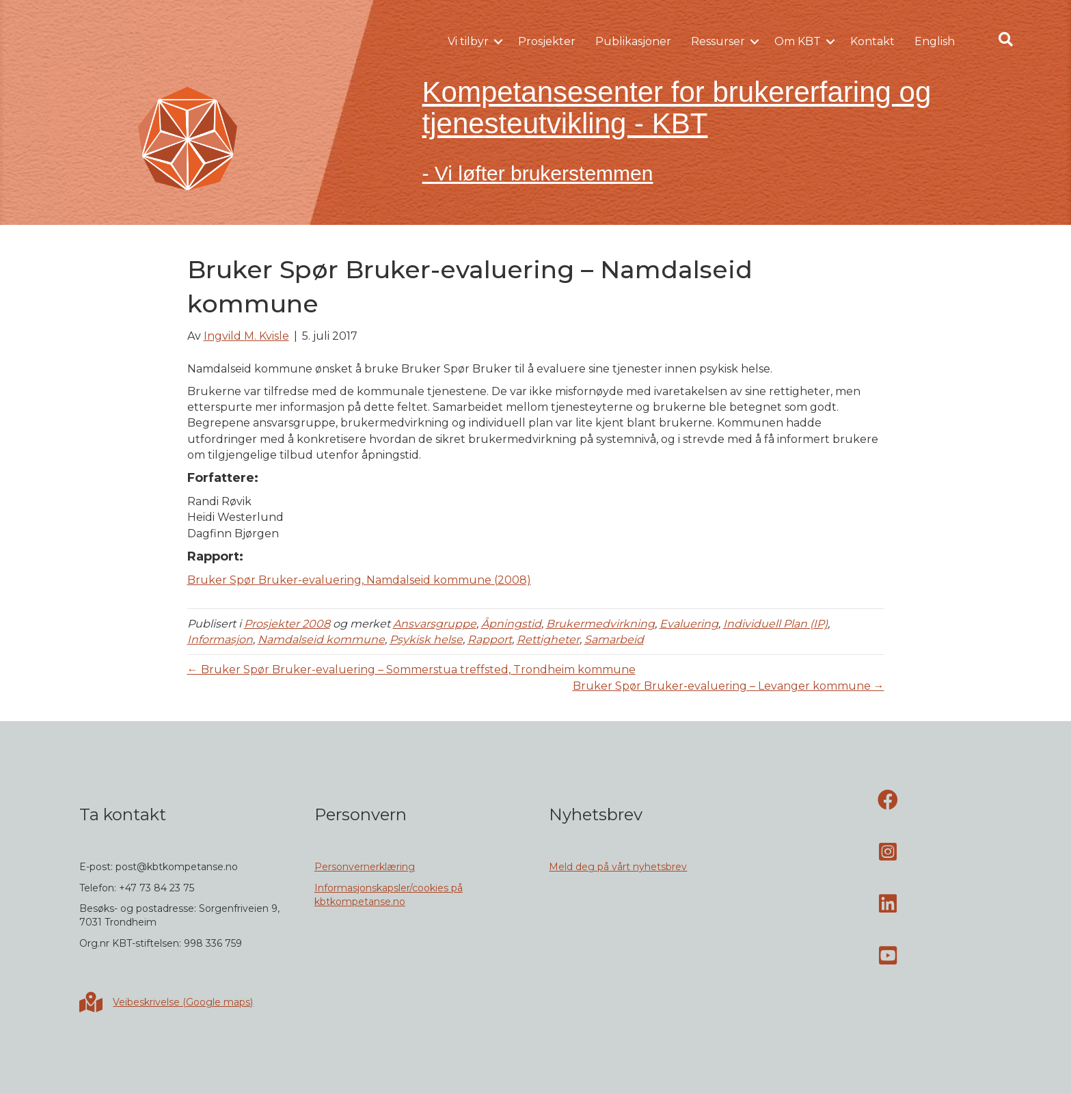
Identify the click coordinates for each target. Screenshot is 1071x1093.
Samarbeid (614, 639)
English (934, 41)
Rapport (489, 639)
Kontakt (872, 41)
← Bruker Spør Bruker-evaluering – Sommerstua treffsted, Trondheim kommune (411, 669)
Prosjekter (546, 41)
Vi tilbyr (468, 41)
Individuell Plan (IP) (775, 623)
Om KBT (797, 41)
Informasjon (220, 639)
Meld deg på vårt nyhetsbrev (618, 867)
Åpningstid (511, 623)
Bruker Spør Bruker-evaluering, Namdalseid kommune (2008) (359, 580)
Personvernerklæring (364, 867)
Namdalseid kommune (321, 639)
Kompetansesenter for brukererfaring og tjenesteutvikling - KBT (677, 107)
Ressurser (718, 41)
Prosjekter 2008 (287, 623)
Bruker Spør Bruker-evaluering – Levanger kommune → (728, 685)
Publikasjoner (633, 41)
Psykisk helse (426, 639)
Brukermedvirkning (600, 623)
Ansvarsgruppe (434, 623)
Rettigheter (548, 639)
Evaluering (689, 623)
